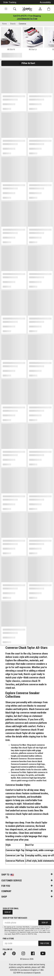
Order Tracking (9, 2)
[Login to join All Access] (27, 16)
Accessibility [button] (45, 2)
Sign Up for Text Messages (15, 918)
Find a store (8, 939)
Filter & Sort (27, 63)
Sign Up (7, 912)
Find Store (44, 943)
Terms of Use (38, 930)
